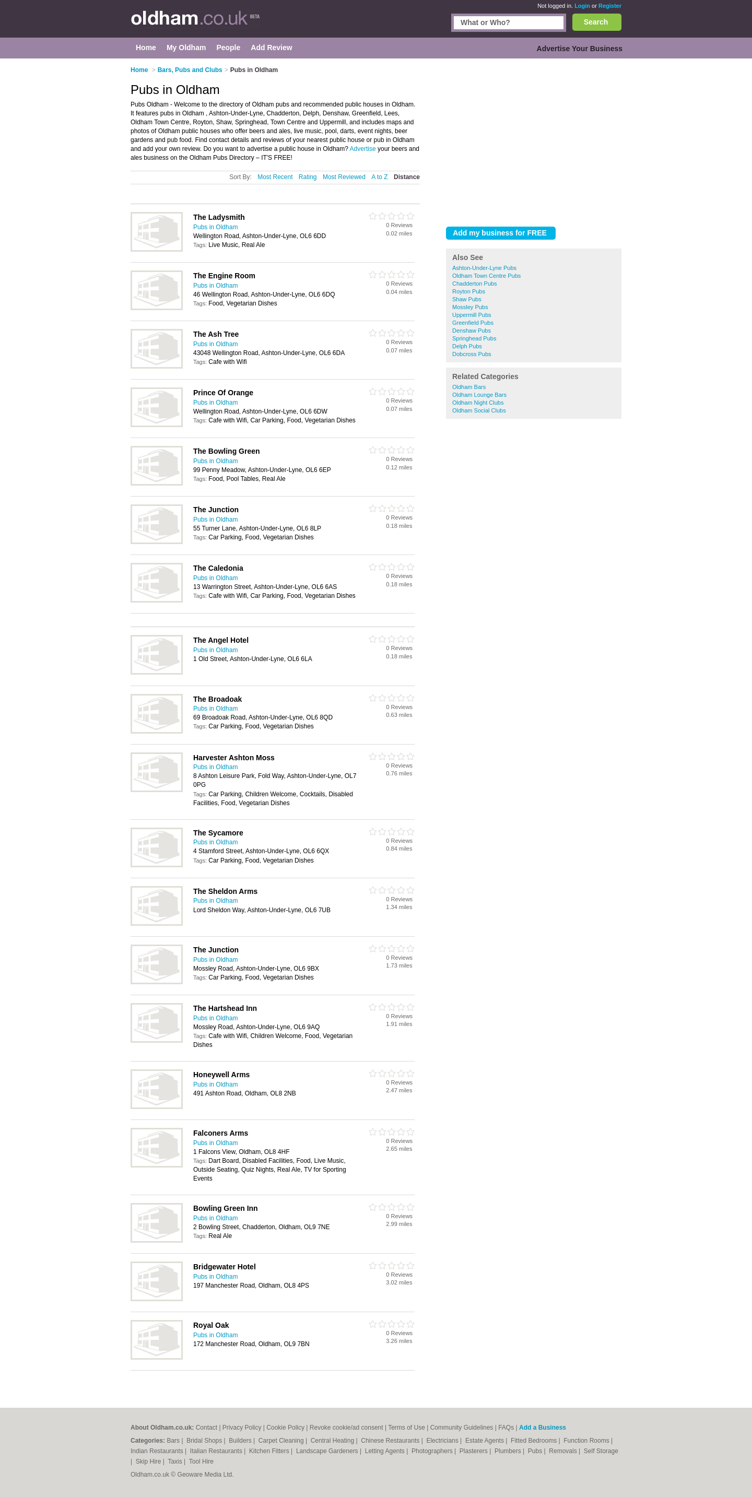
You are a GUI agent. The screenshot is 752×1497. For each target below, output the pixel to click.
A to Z (379, 177)
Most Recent (274, 177)
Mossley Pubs (470, 307)
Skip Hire (149, 1461)
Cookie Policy (285, 1427)
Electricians (443, 1440)
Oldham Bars (469, 387)
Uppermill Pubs (471, 315)
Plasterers (474, 1451)
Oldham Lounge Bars (479, 395)
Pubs (536, 1451)
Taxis (176, 1461)
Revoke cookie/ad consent (346, 1427)
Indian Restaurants (158, 1451)
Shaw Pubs (466, 299)
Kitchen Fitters (270, 1451)
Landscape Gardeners (328, 1451)
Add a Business (542, 1427)
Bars (174, 1440)
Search (596, 22)
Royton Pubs (468, 291)
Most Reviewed (344, 177)
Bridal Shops (205, 1440)
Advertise (363, 148)
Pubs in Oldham (215, 227)
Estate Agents (485, 1440)
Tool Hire (201, 1461)
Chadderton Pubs (474, 283)
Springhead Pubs (474, 338)
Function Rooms (587, 1440)
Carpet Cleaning (282, 1440)
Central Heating (333, 1440)
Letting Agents (385, 1451)
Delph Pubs (467, 346)
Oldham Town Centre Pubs (486, 276)
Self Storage (601, 1451)
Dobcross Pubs (471, 354)
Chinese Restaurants (391, 1440)
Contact (206, 1427)
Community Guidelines (462, 1427)
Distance (407, 177)
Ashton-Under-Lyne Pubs (484, 268)
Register (609, 6)
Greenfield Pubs (473, 323)
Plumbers (509, 1451)
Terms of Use (406, 1427)
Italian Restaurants (217, 1451)
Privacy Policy (242, 1427)
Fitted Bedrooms (534, 1440)
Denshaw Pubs (471, 330)
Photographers (433, 1451)
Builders (241, 1440)
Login (582, 6)
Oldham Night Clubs (477, 402)
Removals (564, 1451)
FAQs (506, 1427)
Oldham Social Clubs (479, 410)
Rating (308, 177)
